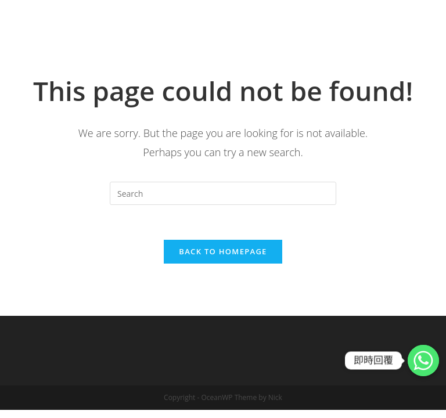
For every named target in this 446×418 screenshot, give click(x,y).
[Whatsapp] (423, 360)
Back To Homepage (223, 251)
